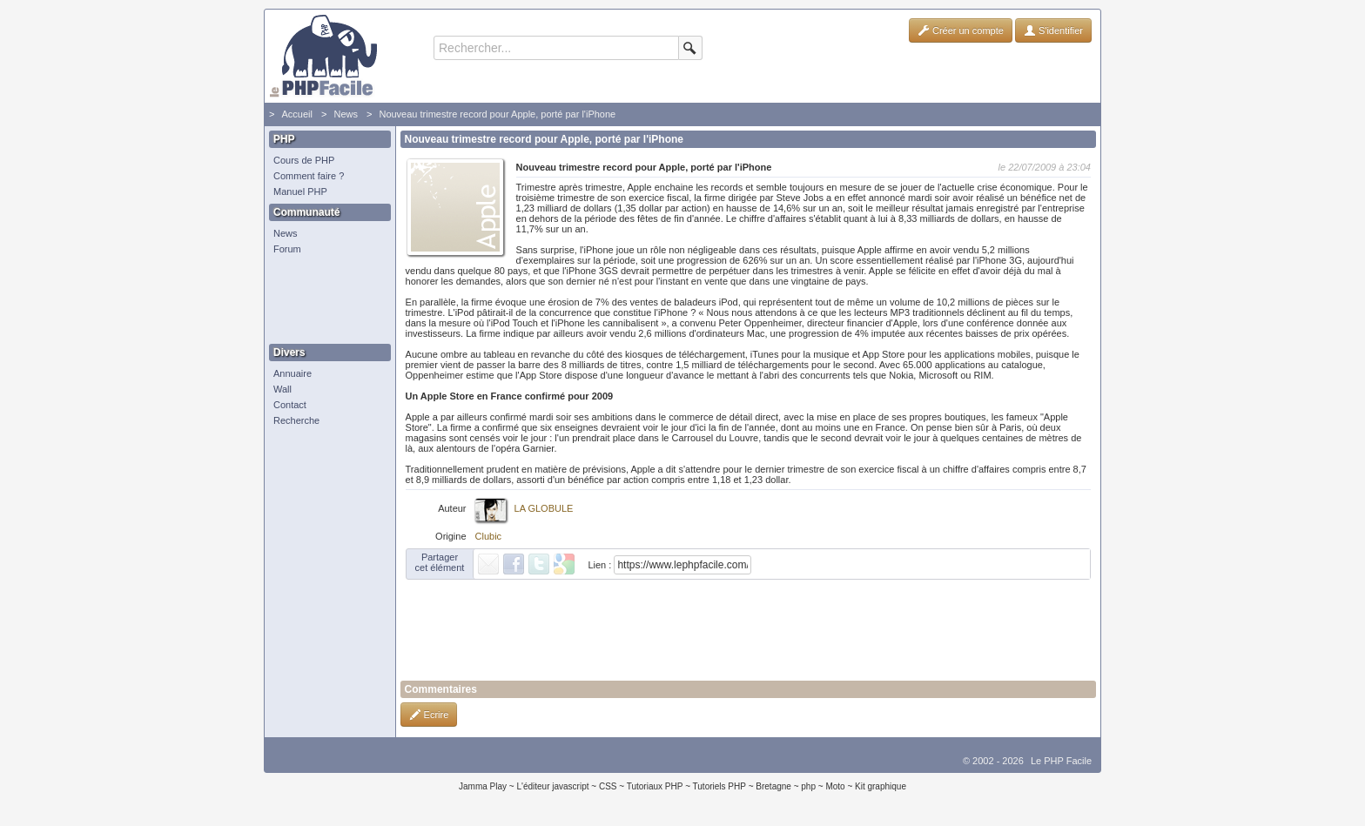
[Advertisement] (325, 300)
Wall (282, 389)
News (345, 114)
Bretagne (773, 786)
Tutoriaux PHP (655, 786)
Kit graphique (880, 786)
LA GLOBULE (544, 508)
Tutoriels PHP (719, 786)
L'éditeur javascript (552, 786)
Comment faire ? (308, 176)
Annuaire (292, 373)
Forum (287, 249)
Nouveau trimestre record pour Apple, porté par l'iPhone (497, 114)
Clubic (488, 536)
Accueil (296, 114)
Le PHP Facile (1061, 760)
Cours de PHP (303, 160)
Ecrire (429, 714)
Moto (834, 786)
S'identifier (1053, 30)
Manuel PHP (300, 191)
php (808, 786)
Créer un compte (961, 30)
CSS (608, 786)
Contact (289, 405)
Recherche (296, 420)
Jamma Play (483, 786)
